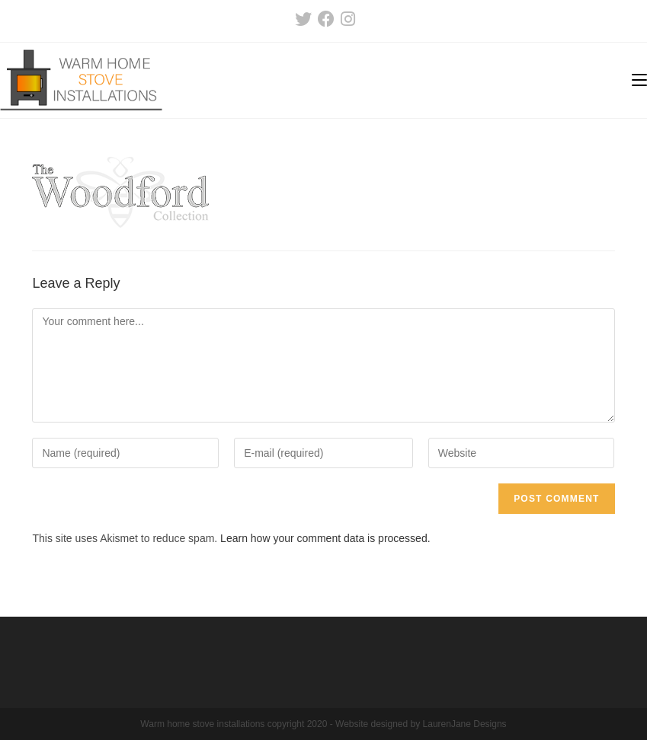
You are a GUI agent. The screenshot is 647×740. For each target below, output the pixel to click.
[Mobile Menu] (639, 80)
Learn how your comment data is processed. (325, 538)
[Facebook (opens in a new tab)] (326, 19)
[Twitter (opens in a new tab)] (303, 19)
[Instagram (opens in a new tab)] (346, 19)
